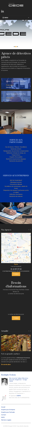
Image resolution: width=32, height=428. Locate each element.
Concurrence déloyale (16, 184)
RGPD (3, 417)
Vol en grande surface (10, 354)
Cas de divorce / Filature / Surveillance (16, 147)
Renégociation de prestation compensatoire (16, 151)
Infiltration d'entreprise (16, 194)
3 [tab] (17, 46)
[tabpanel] (16, 34)
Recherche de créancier (16, 196)
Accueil (3, 407)
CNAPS (19, 395)
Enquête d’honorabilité (16, 157)
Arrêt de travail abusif (16, 180)
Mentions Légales (6, 419)
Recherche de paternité (16, 161)
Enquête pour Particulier (8, 412)
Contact (15, 274)
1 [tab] (14, 46)
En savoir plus (6, 364)
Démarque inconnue (16, 182)
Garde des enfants (16, 149)
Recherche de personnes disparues (16, 159)
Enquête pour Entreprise (8, 409)
